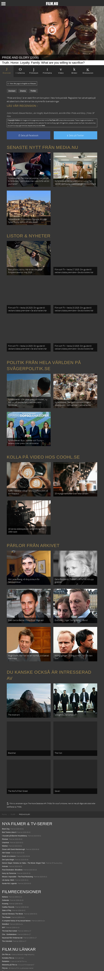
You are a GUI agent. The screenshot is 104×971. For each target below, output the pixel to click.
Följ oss (5, 935)
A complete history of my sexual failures (16, 888)
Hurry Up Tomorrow (9, 840)
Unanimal (5, 810)
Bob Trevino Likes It (9, 800)
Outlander (5, 867)
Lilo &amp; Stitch (8, 847)
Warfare (5, 813)
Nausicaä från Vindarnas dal (12, 905)
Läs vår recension (22, 105)
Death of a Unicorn (9, 823)
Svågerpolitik (6, 966)
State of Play (6, 878)
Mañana (5, 864)
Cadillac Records (8, 874)
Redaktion (5, 929)
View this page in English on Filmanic (22, 84)
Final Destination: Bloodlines (12, 837)
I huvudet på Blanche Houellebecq (14, 803)
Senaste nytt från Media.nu (42, 147)
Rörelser (5, 806)
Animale (5, 834)
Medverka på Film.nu (9, 932)
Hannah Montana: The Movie (12, 881)
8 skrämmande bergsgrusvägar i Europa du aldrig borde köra (24, 956)
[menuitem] (4, 782)
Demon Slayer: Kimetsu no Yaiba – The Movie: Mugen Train (23, 830)
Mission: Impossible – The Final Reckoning (17, 844)
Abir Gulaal (6, 820)
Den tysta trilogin (8, 827)
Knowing (5, 871)
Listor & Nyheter (28, 231)
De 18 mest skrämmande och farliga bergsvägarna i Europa (23, 949)
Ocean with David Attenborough (13, 817)
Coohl (4, 942)
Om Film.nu (6, 922)
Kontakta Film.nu (8, 925)
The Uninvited (7, 908)
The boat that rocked (9, 898)
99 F (3, 895)
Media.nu (5, 963)
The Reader (6, 885)
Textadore (5, 959)
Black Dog (5, 796)
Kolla (4, 952)
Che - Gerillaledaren (9, 902)
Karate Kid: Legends (9, 851)
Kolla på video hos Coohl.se (43, 441)
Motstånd (5, 891)
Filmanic (5, 939)
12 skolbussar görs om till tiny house (15, 946)
